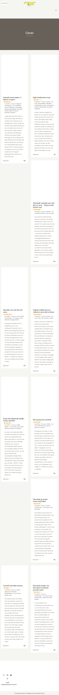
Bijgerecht (19, 104)
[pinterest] (7, 678)
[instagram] (7, 675)
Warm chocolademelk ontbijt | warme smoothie (14, 421)
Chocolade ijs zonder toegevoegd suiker (44, 501)
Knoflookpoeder (38, 105)
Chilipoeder (48, 103)
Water (17, 320)
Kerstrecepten (13, 592)
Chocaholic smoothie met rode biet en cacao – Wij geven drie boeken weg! (44, 206)
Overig (48, 102)
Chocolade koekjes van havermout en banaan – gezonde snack (44, 589)
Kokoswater (37, 509)
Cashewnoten (11, 107)
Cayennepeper (18, 107)
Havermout (7, 428)
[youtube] (11, 675)
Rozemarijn (7, 113)
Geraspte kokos (38, 598)
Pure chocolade (17, 428)
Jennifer (8, 104)
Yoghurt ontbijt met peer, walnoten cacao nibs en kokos (44, 312)
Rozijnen (36, 599)
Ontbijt (48, 316)
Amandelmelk (37, 213)
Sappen (48, 211)
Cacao (6, 107)
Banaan (43, 213)
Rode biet (51, 213)
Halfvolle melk (41, 426)
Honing (6, 111)
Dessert (48, 506)
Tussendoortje (8, 106)
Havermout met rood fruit (44, 421)
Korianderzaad (50, 105)
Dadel (22, 427)
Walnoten (13, 113)
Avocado (14, 427)
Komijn (44, 105)
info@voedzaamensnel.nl (8, 684)
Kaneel (10, 111)
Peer (43, 318)
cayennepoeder (41, 103)
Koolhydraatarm (8, 593)
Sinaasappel (13, 320)
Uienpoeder (37, 109)
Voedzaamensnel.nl (21, 693)
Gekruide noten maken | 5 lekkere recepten (14, 99)
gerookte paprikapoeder (10, 109)
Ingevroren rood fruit (39, 428)
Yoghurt (51, 318)
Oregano (36, 107)
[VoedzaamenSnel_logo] (29, 2)
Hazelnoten (19, 109)
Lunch (18, 316)
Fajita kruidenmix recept (44, 98)
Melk (12, 428)
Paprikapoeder (42, 107)
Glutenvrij (7, 592)
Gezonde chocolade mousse (14, 587)
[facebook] (3, 675)
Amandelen (18, 106)
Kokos (39, 318)
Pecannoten (15, 111)
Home (27, 36)
